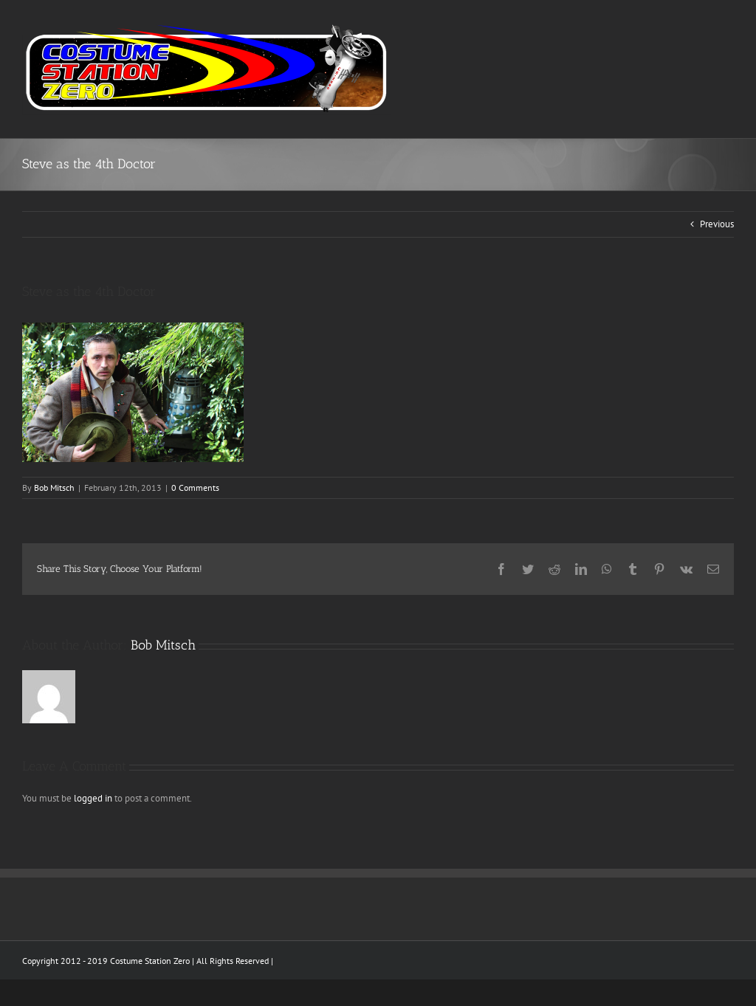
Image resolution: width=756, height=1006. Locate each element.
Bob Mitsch (54, 487)
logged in (93, 798)
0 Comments (195, 487)
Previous (717, 224)
